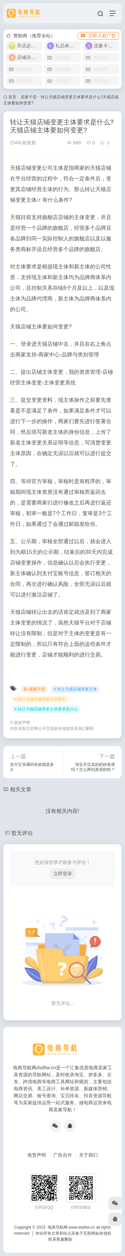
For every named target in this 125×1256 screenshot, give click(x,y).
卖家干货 (29, 97)
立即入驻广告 (98, 35)
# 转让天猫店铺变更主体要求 (40, 699)
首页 (12, 97)
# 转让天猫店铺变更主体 (75, 689)
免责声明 (36, 1155)
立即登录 (62, 873)
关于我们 (88, 1155)
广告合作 (62, 1155)
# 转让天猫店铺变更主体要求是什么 (46, 709)
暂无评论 (22, 833)
